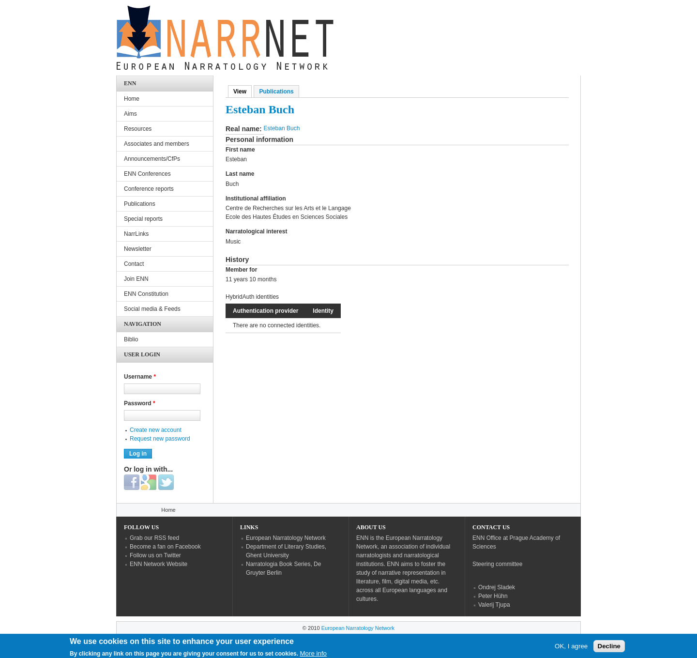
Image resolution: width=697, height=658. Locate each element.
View (242, 91)
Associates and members (156, 143)
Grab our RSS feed (154, 538)
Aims (130, 113)
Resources (138, 128)
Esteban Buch (282, 128)
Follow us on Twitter (155, 555)
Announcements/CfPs (152, 158)
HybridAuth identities (252, 296)
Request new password (160, 438)
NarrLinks (136, 233)
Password (139, 403)
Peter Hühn (493, 596)
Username (140, 376)
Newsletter (138, 248)
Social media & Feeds (152, 309)
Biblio (131, 339)
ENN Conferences (147, 173)
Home (131, 98)
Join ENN (136, 278)
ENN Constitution (146, 294)
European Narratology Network (286, 538)
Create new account (156, 430)
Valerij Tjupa (494, 604)
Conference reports (149, 188)
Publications (276, 91)
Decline (609, 648)
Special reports (143, 218)
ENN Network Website (158, 564)
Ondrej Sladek (496, 587)
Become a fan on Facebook (165, 546)
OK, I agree (571, 648)
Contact (134, 263)
